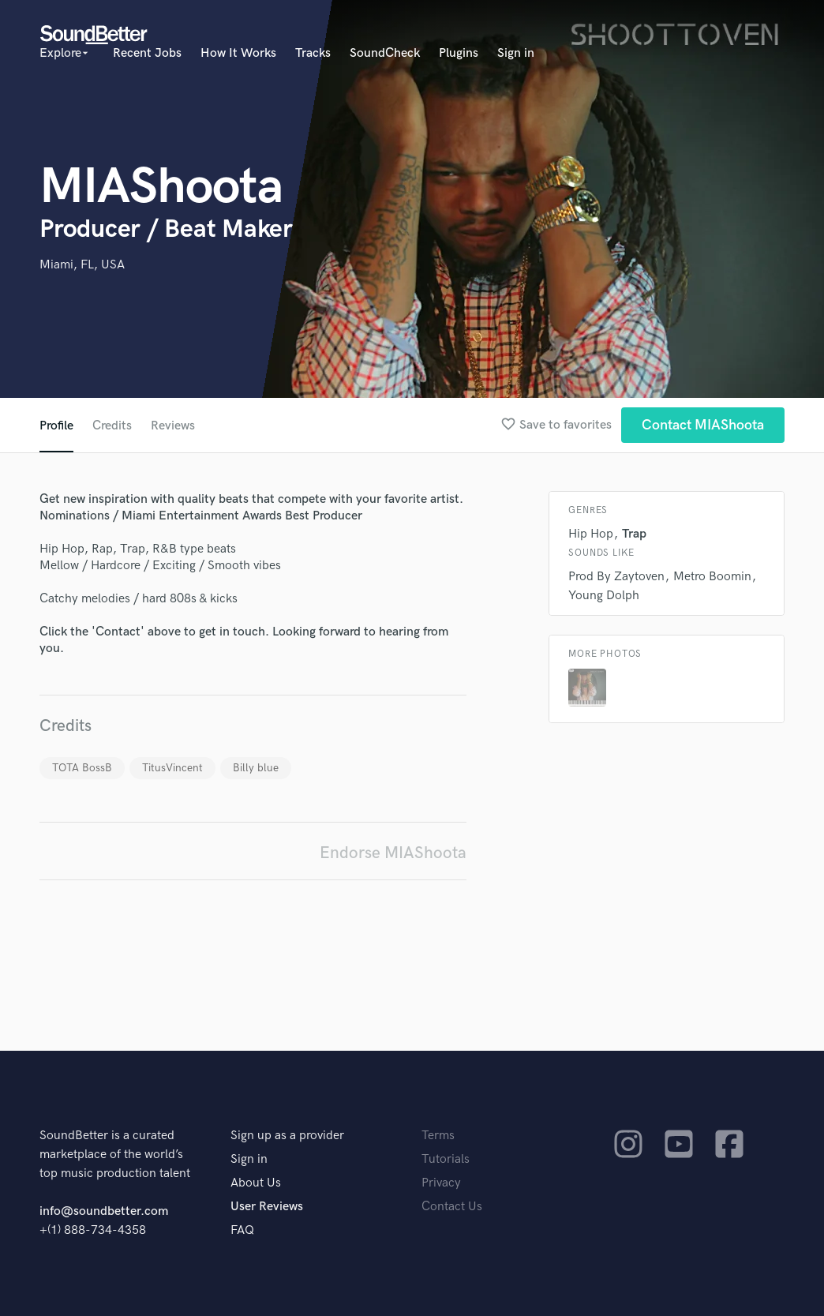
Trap (634, 534)
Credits (112, 425)
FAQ (242, 1230)
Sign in (515, 53)
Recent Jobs (147, 53)
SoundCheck (385, 53)
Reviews (173, 425)
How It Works (238, 53)
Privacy (441, 1182)
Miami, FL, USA (82, 264)
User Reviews (266, 1206)
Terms (438, 1135)
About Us (255, 1182)
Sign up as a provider (287, 1135)
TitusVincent (172, 767)
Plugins (458, 53)
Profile (56, 425)
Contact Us (451, 1206)
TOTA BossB (82, 767)
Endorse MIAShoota (393, 853)
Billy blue (256, 767)
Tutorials (445, 1159)
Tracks (313, 53)
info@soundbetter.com (103, 1211)
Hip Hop (590, 534)
